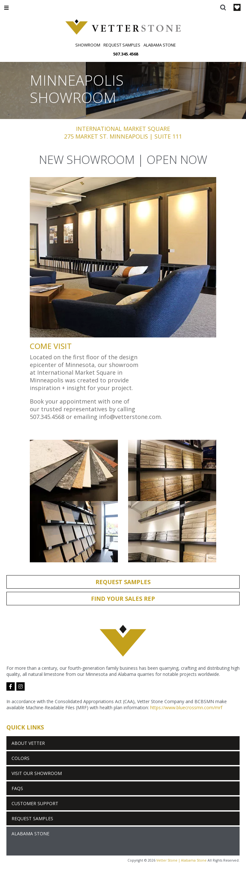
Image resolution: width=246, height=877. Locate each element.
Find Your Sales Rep (123, 598)
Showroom (87, 45)
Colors (20, 758)
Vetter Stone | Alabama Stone (181, 860)
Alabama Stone (160, 45)
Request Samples (121, 45)
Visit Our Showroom (37, 773)
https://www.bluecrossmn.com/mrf (186, 707)
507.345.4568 (125, 54)
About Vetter (28, 743)
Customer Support (35, 803)
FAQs (17, 788)
